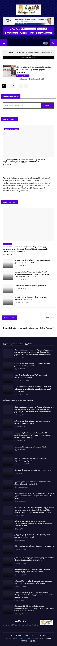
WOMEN (23, 33)
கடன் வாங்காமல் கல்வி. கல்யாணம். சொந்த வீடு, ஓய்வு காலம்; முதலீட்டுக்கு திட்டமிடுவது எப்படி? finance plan (32, 388)
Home (10, 635)
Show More (50, 317)
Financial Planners (43, 33)
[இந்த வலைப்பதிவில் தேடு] (22, 105)
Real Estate (42, 29)
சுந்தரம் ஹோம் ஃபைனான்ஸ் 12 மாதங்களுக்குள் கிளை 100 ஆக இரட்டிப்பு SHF (32, 483)
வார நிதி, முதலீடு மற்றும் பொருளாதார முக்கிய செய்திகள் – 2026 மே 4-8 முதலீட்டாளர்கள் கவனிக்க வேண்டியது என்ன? (33, 594)
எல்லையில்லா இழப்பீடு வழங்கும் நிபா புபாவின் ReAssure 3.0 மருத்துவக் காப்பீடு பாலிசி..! (33, 582)
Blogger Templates (24, 638)
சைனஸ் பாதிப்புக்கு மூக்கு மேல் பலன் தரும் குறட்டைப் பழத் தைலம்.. (31, 298)
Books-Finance (11, 33)
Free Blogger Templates (35, 639)
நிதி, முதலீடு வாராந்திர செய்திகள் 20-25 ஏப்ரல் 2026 (34, 546)
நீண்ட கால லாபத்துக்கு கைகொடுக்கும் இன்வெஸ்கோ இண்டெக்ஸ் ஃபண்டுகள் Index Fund (34, 559)
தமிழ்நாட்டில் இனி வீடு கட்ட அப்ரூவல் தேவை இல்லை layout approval (32, 261)
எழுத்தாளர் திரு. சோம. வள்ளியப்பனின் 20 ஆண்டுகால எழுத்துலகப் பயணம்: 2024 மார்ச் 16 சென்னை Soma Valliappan (33, 274)
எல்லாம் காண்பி (28, 57)
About (18, 635)
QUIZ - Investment (28, 29)
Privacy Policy (43, 635)
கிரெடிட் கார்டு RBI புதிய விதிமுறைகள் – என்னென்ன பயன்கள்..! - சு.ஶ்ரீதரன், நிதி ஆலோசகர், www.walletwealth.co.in (34, 608)
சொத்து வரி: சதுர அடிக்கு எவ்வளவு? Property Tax (33, 470)
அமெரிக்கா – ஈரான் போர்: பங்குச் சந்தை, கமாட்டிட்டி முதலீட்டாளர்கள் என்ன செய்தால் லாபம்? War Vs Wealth (34, 495)
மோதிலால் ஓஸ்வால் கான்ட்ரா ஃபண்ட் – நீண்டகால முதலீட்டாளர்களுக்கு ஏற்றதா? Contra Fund (24, 161)
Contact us (29, 635)
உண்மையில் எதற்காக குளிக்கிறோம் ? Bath (31, 285)
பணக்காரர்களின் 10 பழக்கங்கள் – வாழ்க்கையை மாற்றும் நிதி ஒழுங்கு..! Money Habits (32, 570)
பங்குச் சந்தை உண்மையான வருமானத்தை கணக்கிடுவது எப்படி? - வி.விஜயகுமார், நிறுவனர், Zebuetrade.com (33, 523)
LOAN (31, 33)
